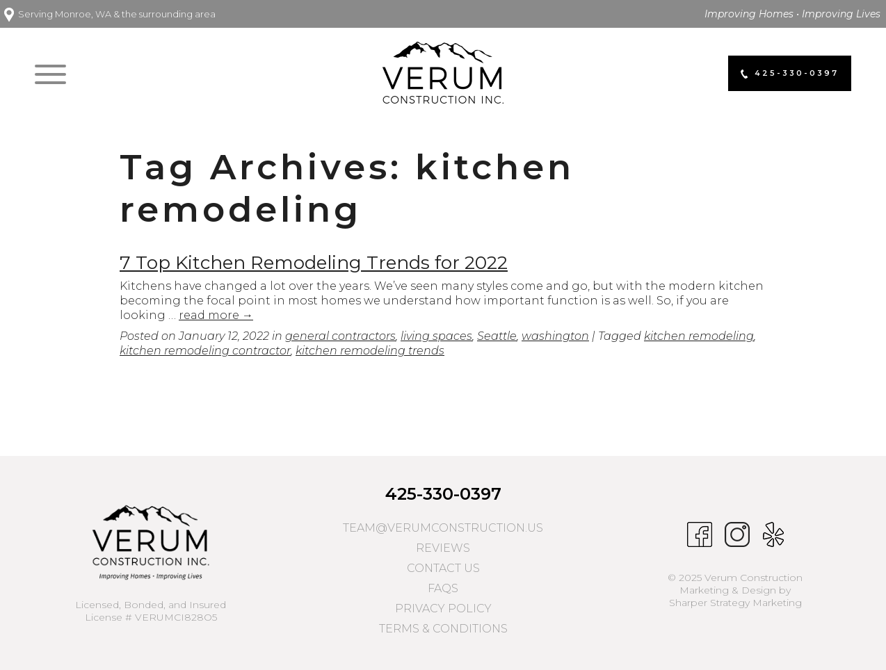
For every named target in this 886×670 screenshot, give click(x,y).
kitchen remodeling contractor (205, 350)
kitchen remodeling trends (370, 350)
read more (216, 315)
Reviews (443, 548)
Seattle (497, 336)
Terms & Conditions (443, 628)
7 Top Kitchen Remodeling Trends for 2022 (314, 263)
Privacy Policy (443, 608)
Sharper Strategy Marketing (735, 602)
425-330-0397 (443, 494)
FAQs (443, 588)
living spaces (436, 336)
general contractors (340, 336)
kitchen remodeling (699, 336)
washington (555, 336)
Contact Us (443, 568)
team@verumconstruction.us (443, 527)
